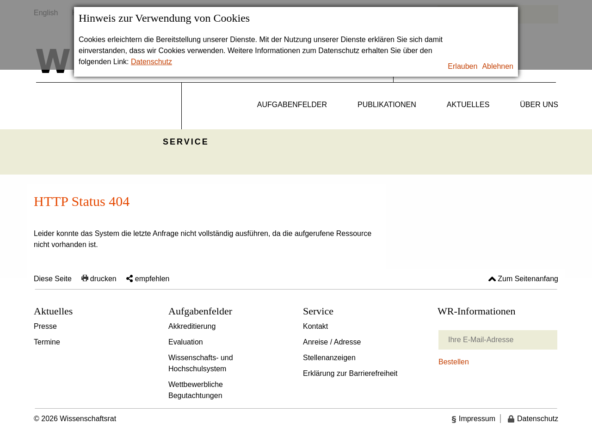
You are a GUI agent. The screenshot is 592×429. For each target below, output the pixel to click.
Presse (45, 326)
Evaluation (185, 342)
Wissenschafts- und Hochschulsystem (200, 363)
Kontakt (315, 326)
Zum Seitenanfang (528, 279)
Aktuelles (468, 105)
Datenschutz (151, 62)
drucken (103, 279)
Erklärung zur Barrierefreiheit (350, 373)
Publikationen (387, 105)
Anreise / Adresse (332, 342)
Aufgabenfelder (292, 105)
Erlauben (462, 66)
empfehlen (152, 279)
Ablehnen (497, 66)
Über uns (539, 105)
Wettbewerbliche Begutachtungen (195, 390)
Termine (47, 342)
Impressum (477, 419)
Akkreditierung (192, 326)
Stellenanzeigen (329, 358)
